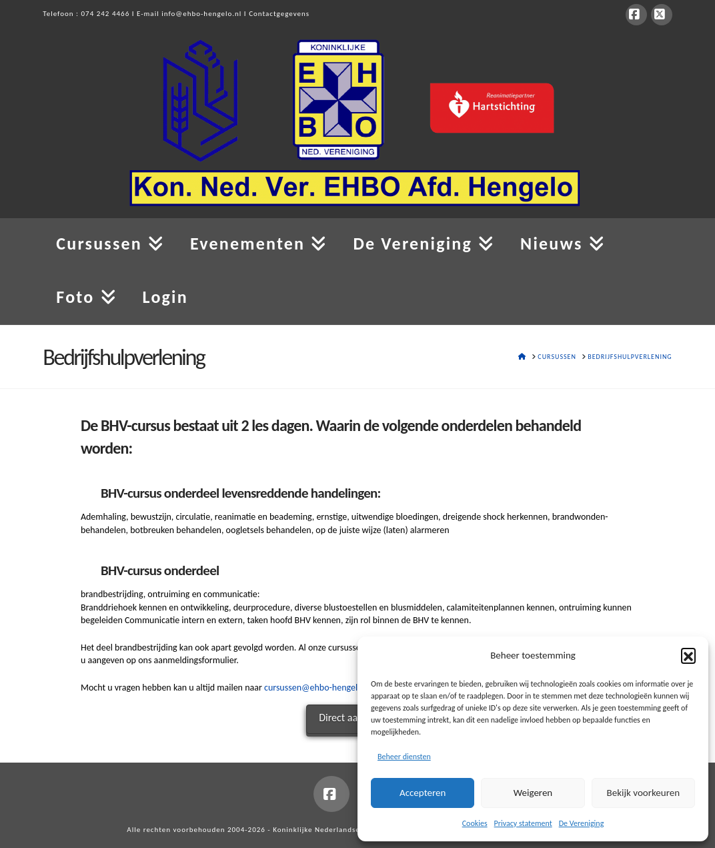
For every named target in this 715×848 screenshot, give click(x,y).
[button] (688, 655)
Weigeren (533, 793)
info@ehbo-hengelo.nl (201, 13)
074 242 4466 (105, 13)
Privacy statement (523, 823)
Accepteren (423, 793)
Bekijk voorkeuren (643, 793)
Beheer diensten (404, 756)
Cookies (475, 823)
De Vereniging (581, 823)
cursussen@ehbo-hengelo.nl (318, 687)
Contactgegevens (279, 13)
